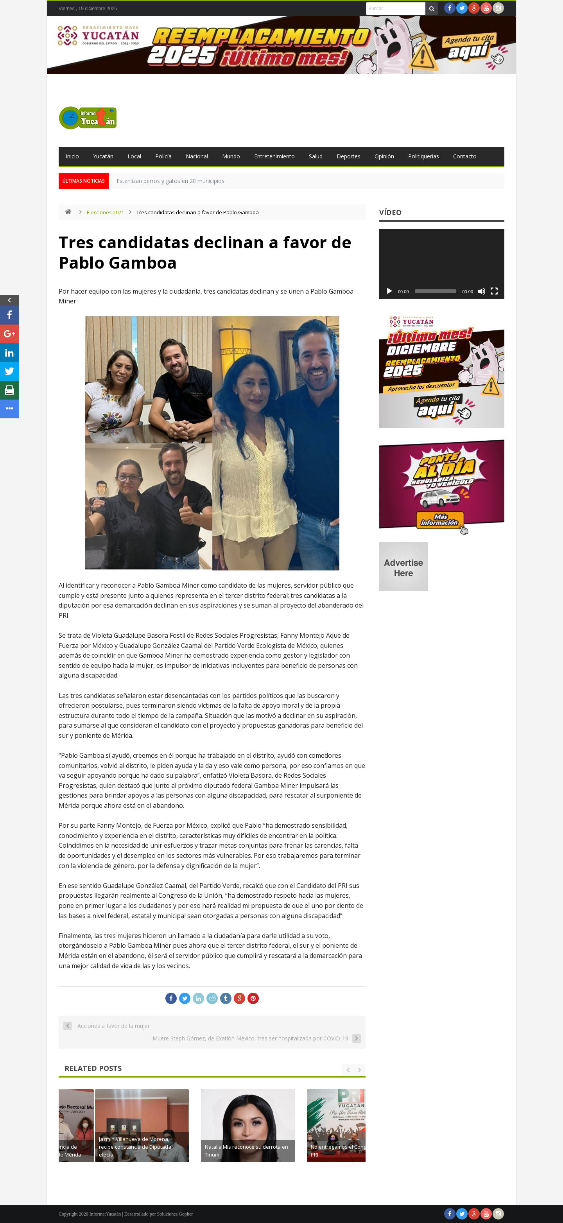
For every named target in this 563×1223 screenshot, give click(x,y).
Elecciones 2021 (105, 212)
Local (134, 156)
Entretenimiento (274, 156)
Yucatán (103, 156)
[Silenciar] (482, 291)
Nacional (197, 156)
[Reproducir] (389, 291)
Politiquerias (423, 156)
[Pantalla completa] (494, 291)
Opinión (384, 156)
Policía (163, 156)
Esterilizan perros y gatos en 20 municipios (170, 181)
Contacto (465, 156)
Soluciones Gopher (175, 1214)
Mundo (231, 156)
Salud (316, 156)
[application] (441, 264)
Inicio (72, 156)
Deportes (348, 156)
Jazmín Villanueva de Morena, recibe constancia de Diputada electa (211, 1146)
